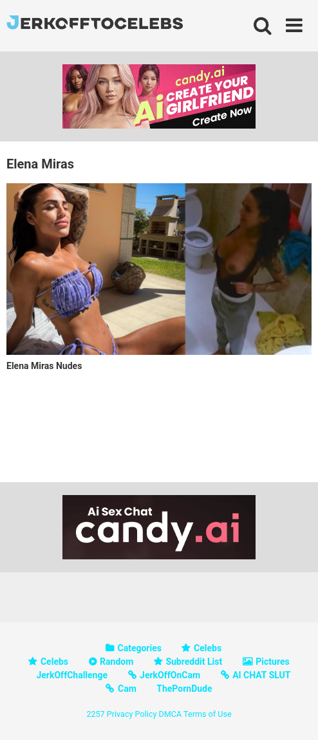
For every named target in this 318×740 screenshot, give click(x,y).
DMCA (170, 714)
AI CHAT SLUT (261, 675)
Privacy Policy (132, 714)
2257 (95, 714)
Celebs (207, 648)
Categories (140, 648)
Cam (127, 688)
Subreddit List (193, 661)
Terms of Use (207, 714)
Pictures (272, 661)
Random (116, 661)
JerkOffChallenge (72, 675)
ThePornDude (184, 688)
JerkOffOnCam (170, 675)
